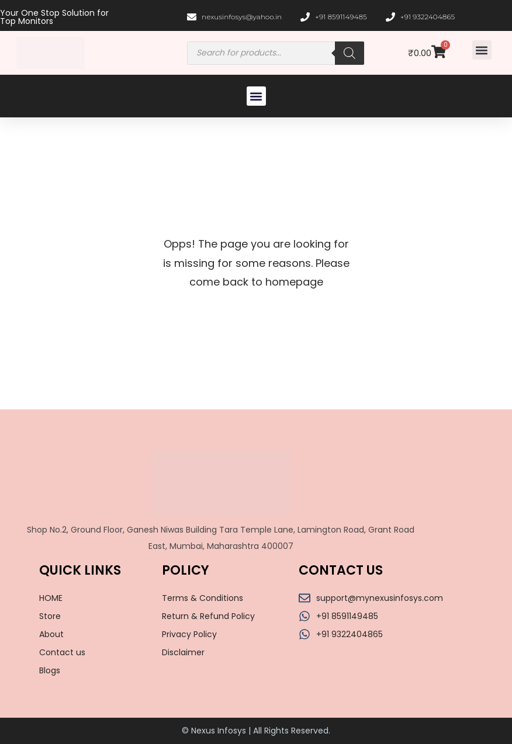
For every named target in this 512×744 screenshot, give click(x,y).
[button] (482, 50)
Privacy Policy (189, 634)
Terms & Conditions (202, 598)
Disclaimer (183, 652)
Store (50, 616)
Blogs (49, 670)
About (51, 634)
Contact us (62, 652)
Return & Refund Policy (208, 616)
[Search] (349, 53)
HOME (51, 598)
